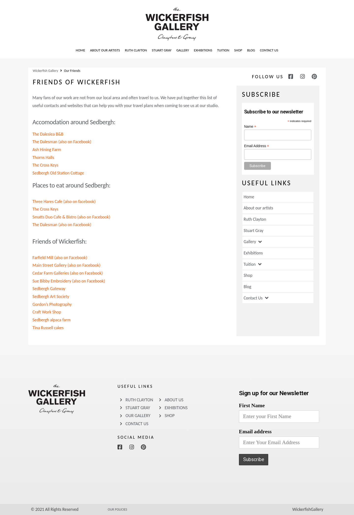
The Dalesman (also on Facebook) (61, 141)
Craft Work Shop (46, 312)
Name (250, 126)
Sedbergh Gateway (48, 288)
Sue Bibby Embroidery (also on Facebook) (68, 281)
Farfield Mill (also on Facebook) (59, 257)
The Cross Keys (45, 165)
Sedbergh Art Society (50, 296)
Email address (255, 431)
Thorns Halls (43, 157)
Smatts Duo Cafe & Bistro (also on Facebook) (71, 217)
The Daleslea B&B (47, 134)
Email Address (256, 146)
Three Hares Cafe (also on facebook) (64, 201)
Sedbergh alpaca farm (51, 320)
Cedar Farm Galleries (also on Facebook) (67, 273)
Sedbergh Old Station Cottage (58, 173)
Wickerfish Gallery (45, 71)
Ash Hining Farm (46, 149)
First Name (252, 405)
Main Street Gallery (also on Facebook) (66, 265)
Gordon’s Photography (52, 304)
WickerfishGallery (307, 509)
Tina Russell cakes (47, 327)
